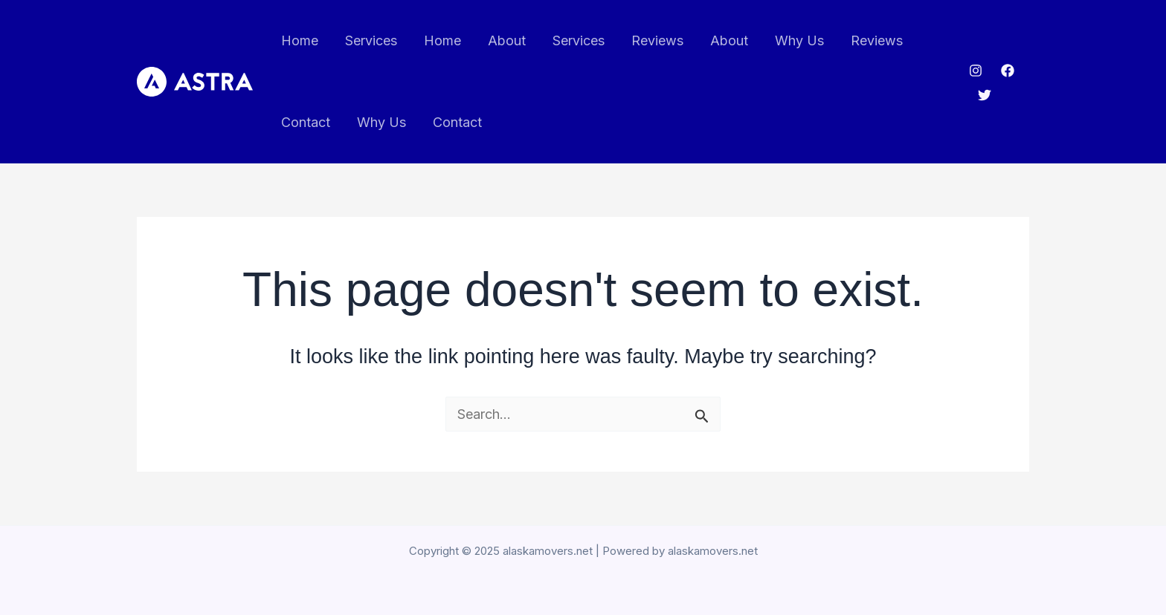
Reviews (657, 40)
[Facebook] (1007, 70)
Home (299, 40)
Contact (305, 122)
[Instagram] (975, 70)
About (507, 40)
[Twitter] (984, 95)
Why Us (799, 40)
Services (371, 40)
